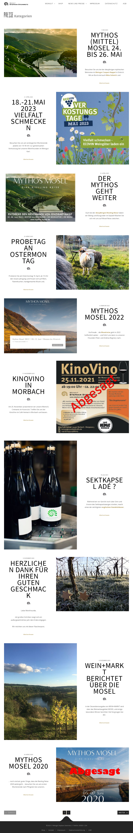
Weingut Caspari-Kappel (105, 72)
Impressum (95, 4)
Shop (60, 4)
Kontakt (51, 830)
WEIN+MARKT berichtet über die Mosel (104, 678)
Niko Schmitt (111, 75)
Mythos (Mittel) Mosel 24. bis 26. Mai (104, 44)
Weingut (49, 4)
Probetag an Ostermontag (28, 251)
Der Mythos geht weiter (104, 188)
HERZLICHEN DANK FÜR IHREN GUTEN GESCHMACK (28, 579)
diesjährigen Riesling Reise (107, 213)
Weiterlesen (104, 83)
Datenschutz (111, 4)
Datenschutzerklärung (77, 830)
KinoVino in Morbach (28, 385)
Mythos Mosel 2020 (28, 763)
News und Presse (76, 4)
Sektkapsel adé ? (104, 483)
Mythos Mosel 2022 (104, 314)
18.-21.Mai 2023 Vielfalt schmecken (28, 114)
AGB (124, 4)
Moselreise (105, 332)
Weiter (122, 812)
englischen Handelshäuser (113, 507)
